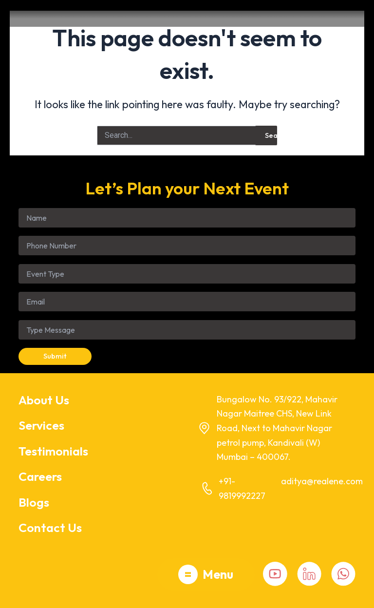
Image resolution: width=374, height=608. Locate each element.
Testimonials (53, 451)
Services (41, 425)
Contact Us (50, 527)
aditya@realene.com (322, 481)
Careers (40, 476)
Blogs (34, 502)
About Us (44, 400)
